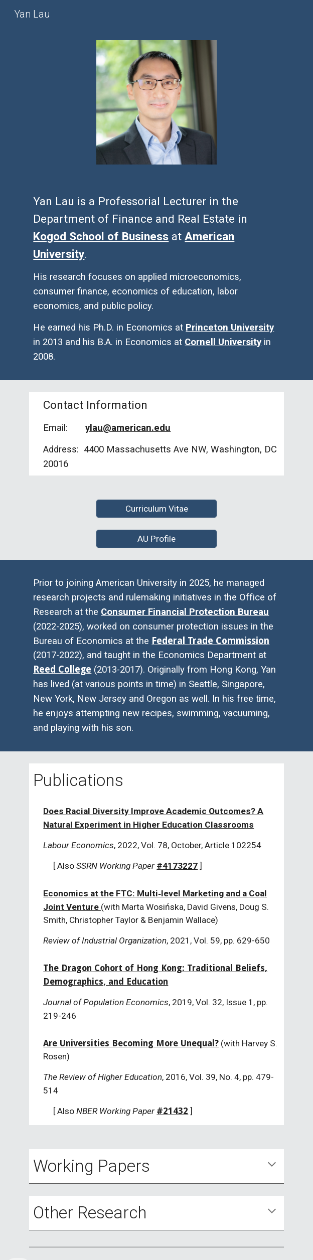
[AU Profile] (156, 538)
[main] (156, 278)
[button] (272, 1165)
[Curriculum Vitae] (156, 508)
